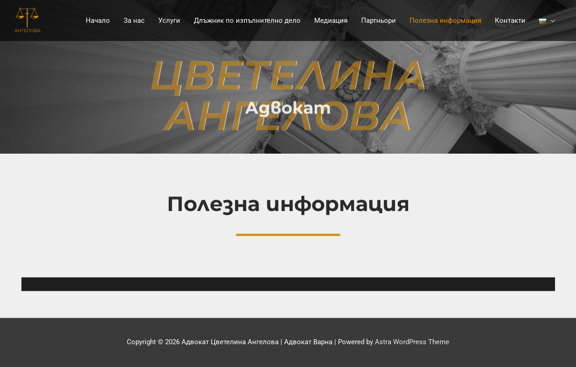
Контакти (510, 20)
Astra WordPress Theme (412, 342)
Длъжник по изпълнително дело (247, 20)
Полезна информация (445, 20)
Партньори (378, 20)
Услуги (169, 20)
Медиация (331, 20)
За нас (134, 20)
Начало (98, 20)
